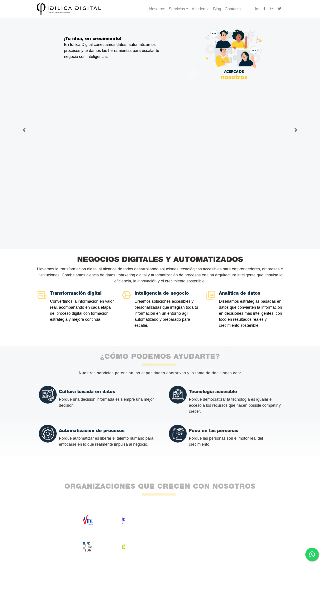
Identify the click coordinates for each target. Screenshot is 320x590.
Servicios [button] (177, 9)
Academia (201, 9)
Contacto (233, 9)
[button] (24, 130)
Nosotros (157, 9)
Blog (217, 9)
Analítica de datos (239, 293)
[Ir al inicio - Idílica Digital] (90, 9)
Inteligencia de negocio (161, 293)
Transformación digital (76, 293)
